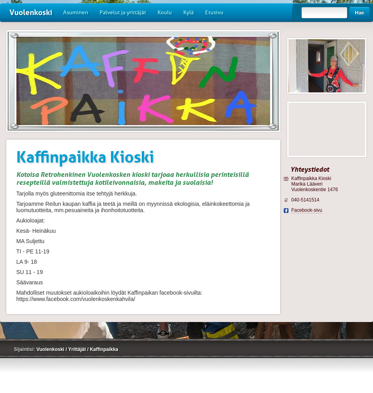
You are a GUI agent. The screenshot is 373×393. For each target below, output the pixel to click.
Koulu (165, 12)
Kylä (188, 12)
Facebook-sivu (306, 210)
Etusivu (214, 12)
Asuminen (75, 12)
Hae (359, 12)
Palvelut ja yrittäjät (123, 12)
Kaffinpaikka (104, 349)
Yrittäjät (77, 349)
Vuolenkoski (31, 12)
